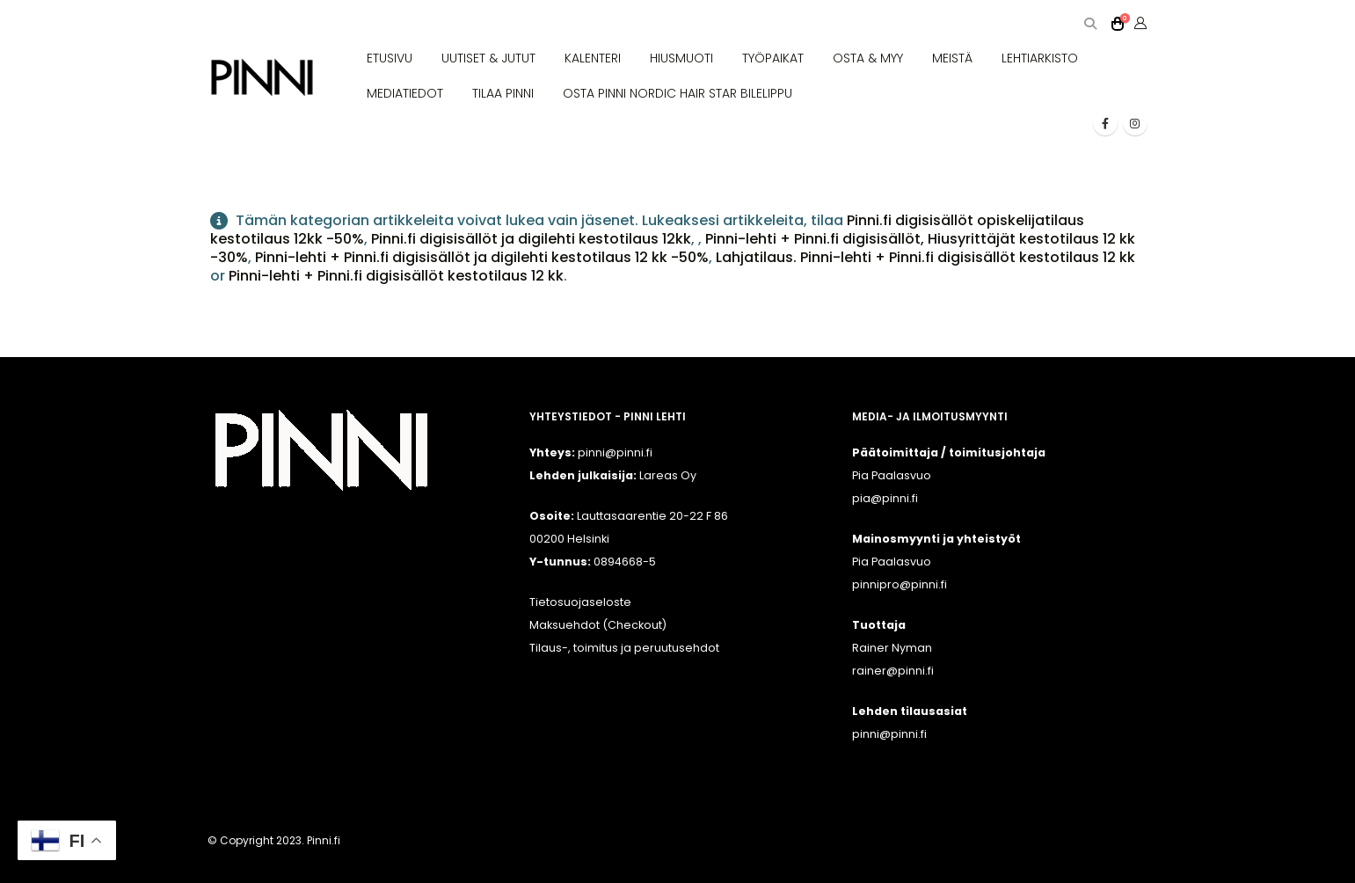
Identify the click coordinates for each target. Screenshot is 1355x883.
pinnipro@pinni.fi (899, 584)
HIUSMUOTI (681, 58)
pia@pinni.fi (885, 498)
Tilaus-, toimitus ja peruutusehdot (624, 647)
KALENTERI (593, 58)
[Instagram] (1135, 123)
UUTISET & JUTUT (488, 58)
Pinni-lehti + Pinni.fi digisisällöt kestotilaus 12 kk (396, 276)
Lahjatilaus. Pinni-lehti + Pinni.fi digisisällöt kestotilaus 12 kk (925, 257)
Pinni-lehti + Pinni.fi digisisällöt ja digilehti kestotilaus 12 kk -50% (482, 257)
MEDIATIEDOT (405, 93)
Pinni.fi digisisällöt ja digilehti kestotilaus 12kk (531, 239)
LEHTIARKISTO (1040, 58)
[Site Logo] (262, 77)
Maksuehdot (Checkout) (598, 624)
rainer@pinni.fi (893, 670)
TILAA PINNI (503, 93)
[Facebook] (1105, 123)
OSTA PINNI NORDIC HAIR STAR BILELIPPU (677, 93)
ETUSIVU (389, 58)
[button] (1090, 24)
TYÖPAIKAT (773, 58)
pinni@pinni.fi (889, 733)
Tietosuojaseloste (580, 602)
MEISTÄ (952, 58)
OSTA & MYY (868, 58)
